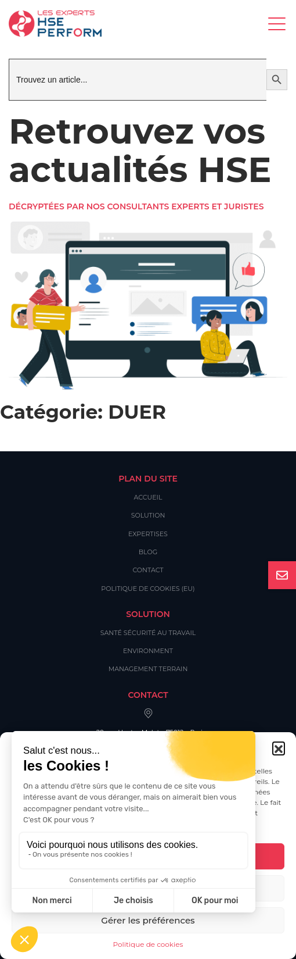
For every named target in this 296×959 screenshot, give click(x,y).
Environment (148, 651)
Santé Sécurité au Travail (148, 633)
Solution (148, 515)
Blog (148, 552)
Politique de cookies (148, 944)
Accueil (148, 497)
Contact (147, 570)
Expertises (148, 534)
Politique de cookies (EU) (147, 588)
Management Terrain (148, 669)
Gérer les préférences (147, 920)
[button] (278, 748)
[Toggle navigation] (277, 23)
